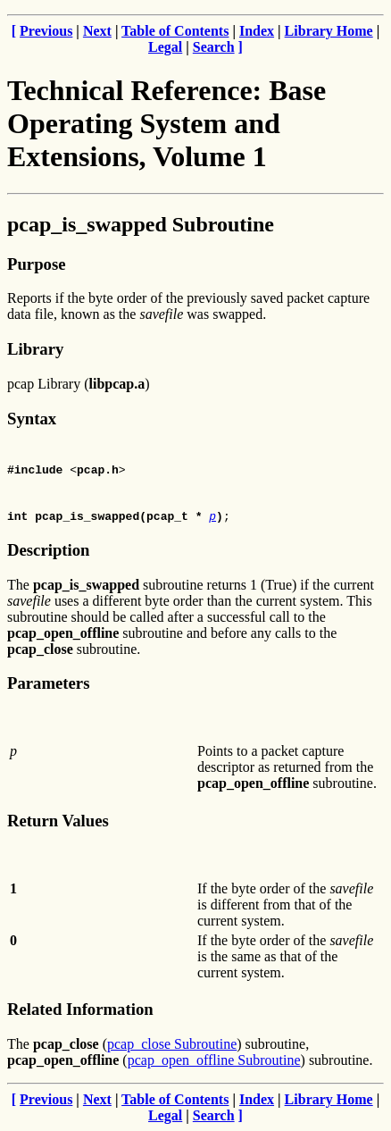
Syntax (31, 418)
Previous (46, 30)
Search (214, 46)
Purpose (36, 264)
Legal (165, 46)
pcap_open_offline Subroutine (214, 1060)
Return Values (58, 820)
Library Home (329, 30)
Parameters (48, 683)
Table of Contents (175, 30)
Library (35, 348)
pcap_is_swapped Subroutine (140, 224)
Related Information (80, 1009)
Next (97, 30)
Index (256, 30)
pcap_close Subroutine (172, 1043)
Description (48, 549)
